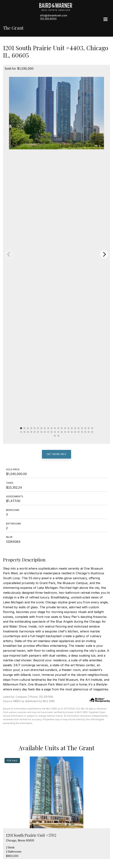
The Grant (13, 28)
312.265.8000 (48, 18)
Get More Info (57, 454)
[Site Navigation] (105, 19)
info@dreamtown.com (53, 15)
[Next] (104, 254)
